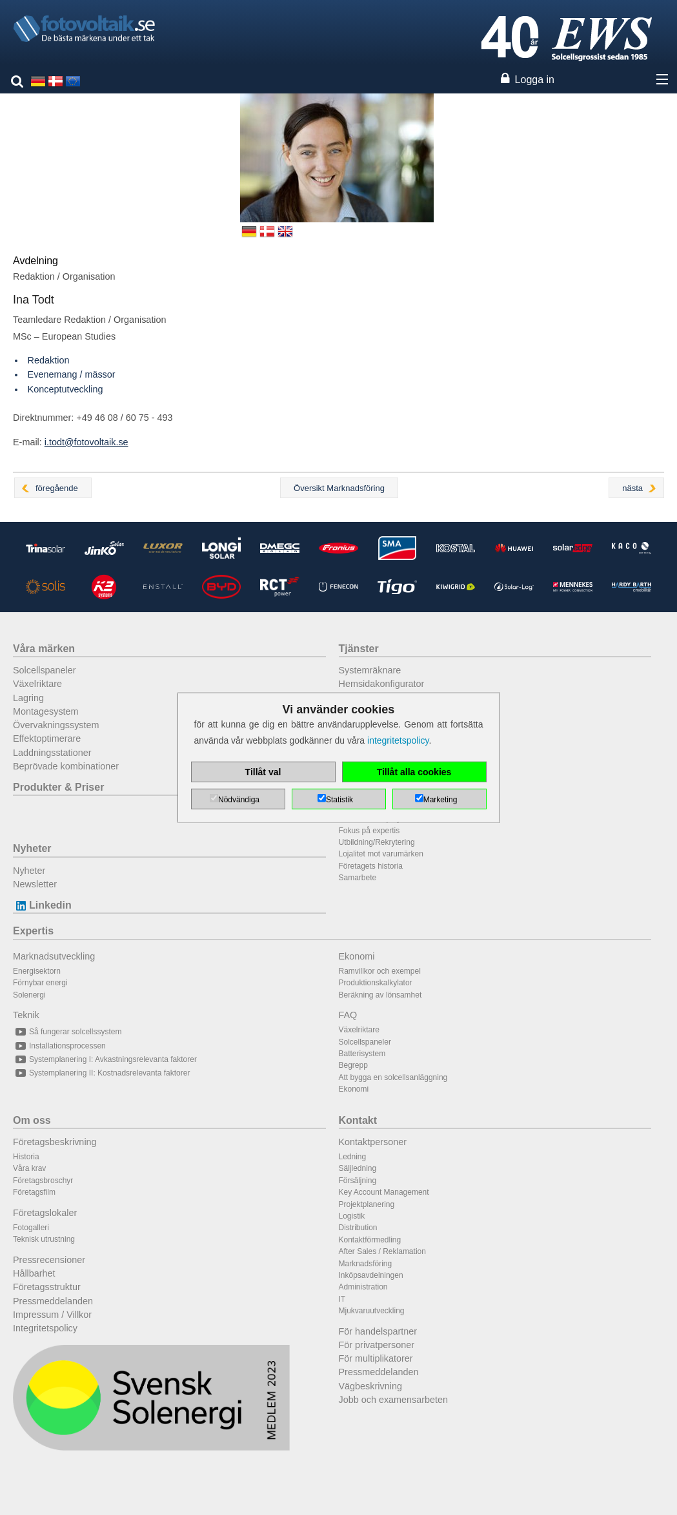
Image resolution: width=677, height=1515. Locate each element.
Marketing (440, 799)
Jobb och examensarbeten (394, 1399)
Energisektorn (37, 971)
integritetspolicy (398, 740)
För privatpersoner (377, 1345)
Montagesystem (46, 711)
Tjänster (359, 648)
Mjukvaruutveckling (372, 1310)
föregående (56, 488)
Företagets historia (371, 866)
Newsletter (35, 884)
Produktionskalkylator (375, 982)
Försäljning (358, 1180)
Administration (363, 1286)
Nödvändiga (238, 799)
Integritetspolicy (45, 1328)
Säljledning (358, 1168)
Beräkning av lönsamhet (380, 994)
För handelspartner (378, 1331)
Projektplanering (367, 1204)
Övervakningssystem (56, 725)
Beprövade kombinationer (66, 766)
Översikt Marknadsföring (339, 488)
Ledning (353, 1156)
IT (342, 1299)
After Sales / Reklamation (382, 1251)
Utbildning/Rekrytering (377, 842)
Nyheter (32, 848)
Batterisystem (362, 1053)
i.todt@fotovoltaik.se (86, 442)
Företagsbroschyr (43, 1180)
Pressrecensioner (49, 1260)
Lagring (28, 698)
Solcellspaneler (44, 670)
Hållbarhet (34, 1273)
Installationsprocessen (59, 1045)
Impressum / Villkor (52, 1314)
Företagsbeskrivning (55, 1142)
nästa (632, 488)
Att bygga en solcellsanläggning (393, 1077)
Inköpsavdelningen (371, 1275)
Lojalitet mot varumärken (381, 853)
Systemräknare (370, 670)
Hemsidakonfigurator (382, 684)
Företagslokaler (45, 1213)
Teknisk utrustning (44, 1239)
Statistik (339, 799)
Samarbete (358, 877)
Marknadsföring (365, 1263)
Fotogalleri (31, 1227)
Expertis (33, 930)
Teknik (26, 1015)
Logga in (534, 79)
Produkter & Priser (58, 787)
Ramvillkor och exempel (380, 971)
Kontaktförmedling (370, 1239)
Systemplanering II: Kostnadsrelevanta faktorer (101, 1072)
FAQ (348, 1015)
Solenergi (29, 994)
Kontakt (358, 1120)
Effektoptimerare (47, 738)
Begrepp (353, 1065)
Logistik (352, 1216)
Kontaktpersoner (373, 1142)
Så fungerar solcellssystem (67, 1031)
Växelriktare (37, 684)
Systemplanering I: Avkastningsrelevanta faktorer (105, 1059)
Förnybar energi (40, 982)
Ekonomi (357, 956)
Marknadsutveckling (54, 956)
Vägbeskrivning (370, 1386)
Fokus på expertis (369, 830)
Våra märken (44, 648)
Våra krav (29, 1168)
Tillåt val (263, 772)
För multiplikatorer (376, 1358)
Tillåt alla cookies (414, 772)
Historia (26, 1156)
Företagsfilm (34, 1192)
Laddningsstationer (52, 753)
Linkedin (42, 905)
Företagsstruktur (47, 1287)
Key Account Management (384, 1192)
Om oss (32, 1120)
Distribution (358, 1227)
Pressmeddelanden (53, 1301)
